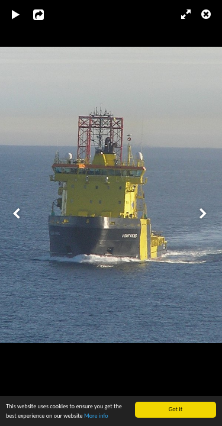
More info (96, 415)
